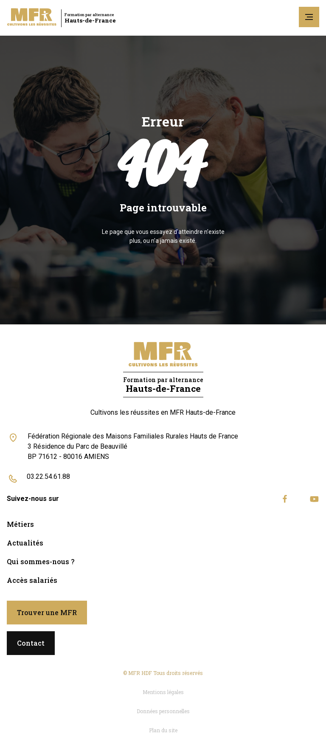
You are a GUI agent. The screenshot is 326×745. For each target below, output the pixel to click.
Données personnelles (163, 711)
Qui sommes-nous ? (40, 561)
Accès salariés (32, 580)
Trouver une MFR (47, 612)
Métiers (20, 524)
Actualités (25, 542)
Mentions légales (163, 692)
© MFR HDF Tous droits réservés (163, 672)
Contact (31, 642)
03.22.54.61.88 (48, 476)
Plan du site (163, 730)
